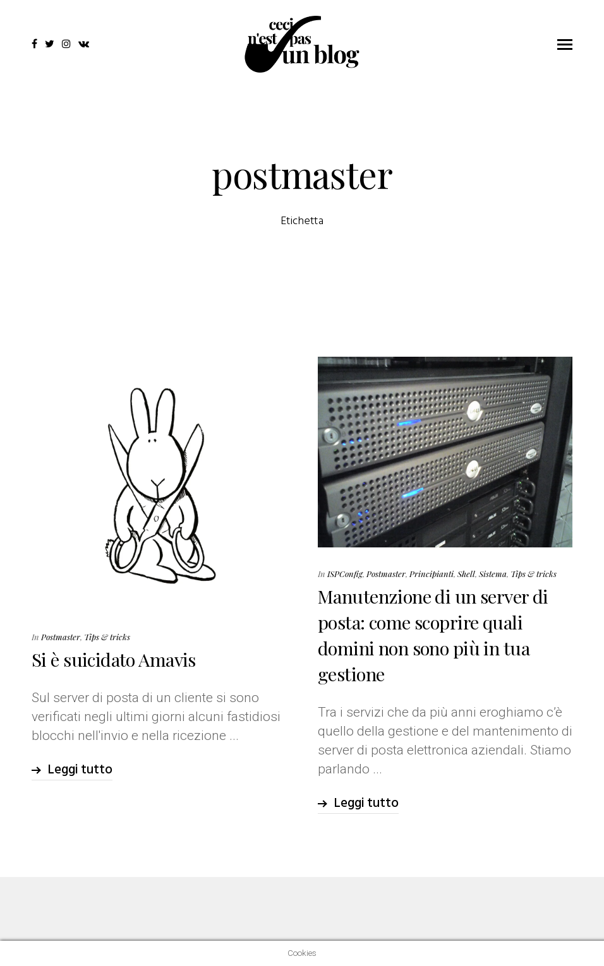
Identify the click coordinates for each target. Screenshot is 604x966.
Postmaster (60, 636)
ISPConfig (345, 573)
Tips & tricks (107, 636)
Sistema (493, 573)
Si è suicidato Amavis (114, 659)
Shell (466, 573)
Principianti (431, 573)
